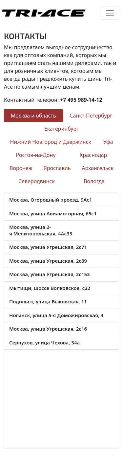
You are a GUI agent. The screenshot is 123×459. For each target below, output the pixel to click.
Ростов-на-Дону (36, 155)
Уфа (108, 141)
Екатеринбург (61, 128)
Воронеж (21, 168)
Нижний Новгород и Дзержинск (50, 141)
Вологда (94, 181)
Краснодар (93, 155)
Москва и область (33, 115)
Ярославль (57, 168)
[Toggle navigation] (110, 13)
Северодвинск (36, 181)
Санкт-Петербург (91, 115)
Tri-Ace (43, 13)
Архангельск (97, 168)
